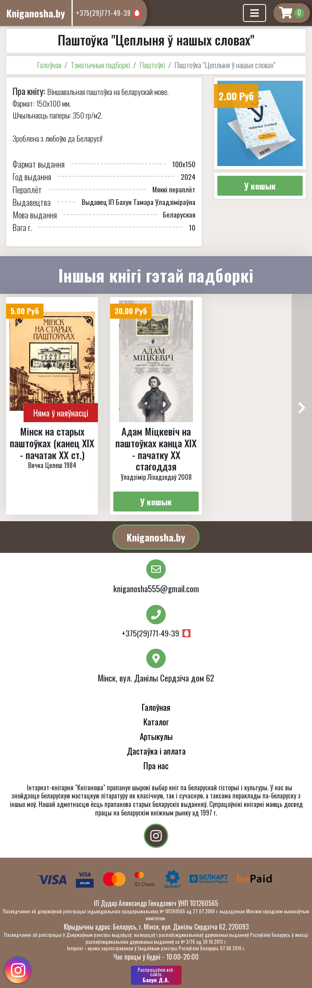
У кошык (260, 185)
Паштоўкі (152, 65)
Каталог (156, 721)
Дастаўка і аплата (156, 750)
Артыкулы (156, 736)
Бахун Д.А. (156, 975)
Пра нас (156, 765)
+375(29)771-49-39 (103, 13)
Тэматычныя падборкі (100, 65)
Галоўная (49, 65)
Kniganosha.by (156, 537)
